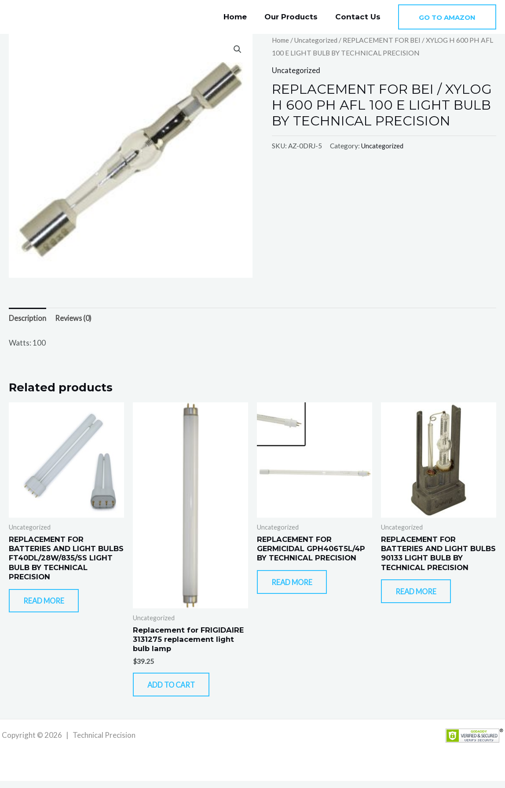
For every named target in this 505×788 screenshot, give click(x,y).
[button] (447, 16)
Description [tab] (28, 318)
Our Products (295, 16)
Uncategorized (318, 40)
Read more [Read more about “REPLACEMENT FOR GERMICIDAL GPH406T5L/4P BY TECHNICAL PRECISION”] (299, 586)
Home (241, 16)
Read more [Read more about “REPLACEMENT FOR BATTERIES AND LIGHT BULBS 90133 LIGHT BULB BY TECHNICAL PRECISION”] (423, 596)
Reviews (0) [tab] (75, 318)
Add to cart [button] (179, 689)
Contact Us (359, 16)
